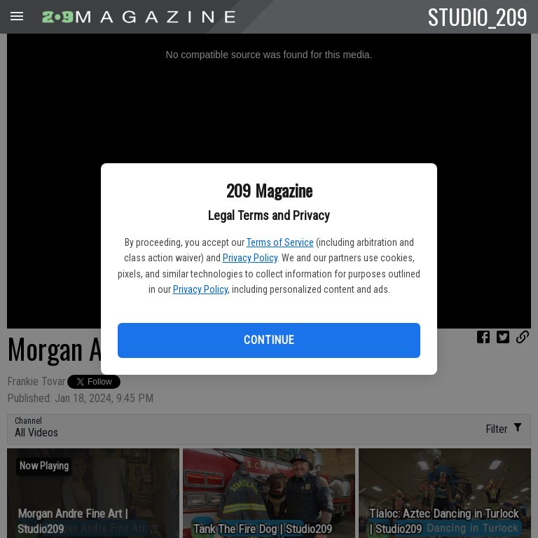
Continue (269, 340)
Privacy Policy (250, 257)
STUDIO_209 (477, 16)
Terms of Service (280, 242)
